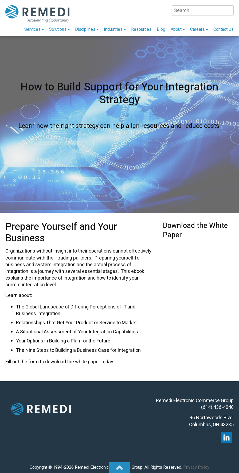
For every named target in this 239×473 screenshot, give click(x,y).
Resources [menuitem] (141, 29)
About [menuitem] (176, 29)
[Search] (203, 10)
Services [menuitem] (32, 29)
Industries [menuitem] (113, 29)
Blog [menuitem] (161, 29)
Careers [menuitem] (197, 29)
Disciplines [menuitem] (85, 29)
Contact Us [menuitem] (223, 29)
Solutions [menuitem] (57, 29)
